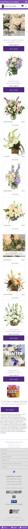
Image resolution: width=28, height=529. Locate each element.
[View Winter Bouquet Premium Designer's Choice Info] (14, 245)
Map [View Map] (14, 528)
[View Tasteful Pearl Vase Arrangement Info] (14, 211)
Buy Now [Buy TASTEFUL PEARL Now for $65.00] (15, 229)
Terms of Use (14, 523)
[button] (23, 6)
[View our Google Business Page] (14, 472)
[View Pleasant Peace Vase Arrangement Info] (14, 66)
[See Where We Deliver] (14, 445)
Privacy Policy (7, 520)
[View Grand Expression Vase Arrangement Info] (14, 176)
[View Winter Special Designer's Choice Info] (14, 355)
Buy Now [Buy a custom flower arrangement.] (10, 410)
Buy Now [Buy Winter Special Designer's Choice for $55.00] (14, 379)
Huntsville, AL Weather (14, 517)
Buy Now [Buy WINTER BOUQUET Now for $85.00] (15, 263)
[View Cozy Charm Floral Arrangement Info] (14, 142)
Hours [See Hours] (23, 528)
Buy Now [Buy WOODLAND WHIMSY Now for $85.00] (15, 298)
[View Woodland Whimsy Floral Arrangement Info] (14, 280)
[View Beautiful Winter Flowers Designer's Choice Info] (14, 25)
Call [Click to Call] (4, 528)
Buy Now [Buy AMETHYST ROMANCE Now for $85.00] (15, 125)
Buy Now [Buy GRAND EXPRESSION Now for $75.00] (15, 194)
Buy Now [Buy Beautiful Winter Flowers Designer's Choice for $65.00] (14, 49)
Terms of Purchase (18, 520)
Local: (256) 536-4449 (14, 484)
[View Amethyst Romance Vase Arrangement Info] (14, 107)
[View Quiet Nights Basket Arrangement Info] (14, 314)
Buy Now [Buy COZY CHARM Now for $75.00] (15, 160)
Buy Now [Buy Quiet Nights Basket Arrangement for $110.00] (14, 338)
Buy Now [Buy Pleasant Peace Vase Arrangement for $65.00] (14, 90)
